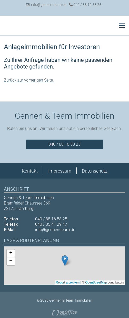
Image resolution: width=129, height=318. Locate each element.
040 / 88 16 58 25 (85, 5)
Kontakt (30, 171)
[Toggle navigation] (120, 25)
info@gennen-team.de (46, 5)
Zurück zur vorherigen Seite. (29, 80)
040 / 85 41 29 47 (51, 224)
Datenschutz (94, 171)
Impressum (59, 171)
